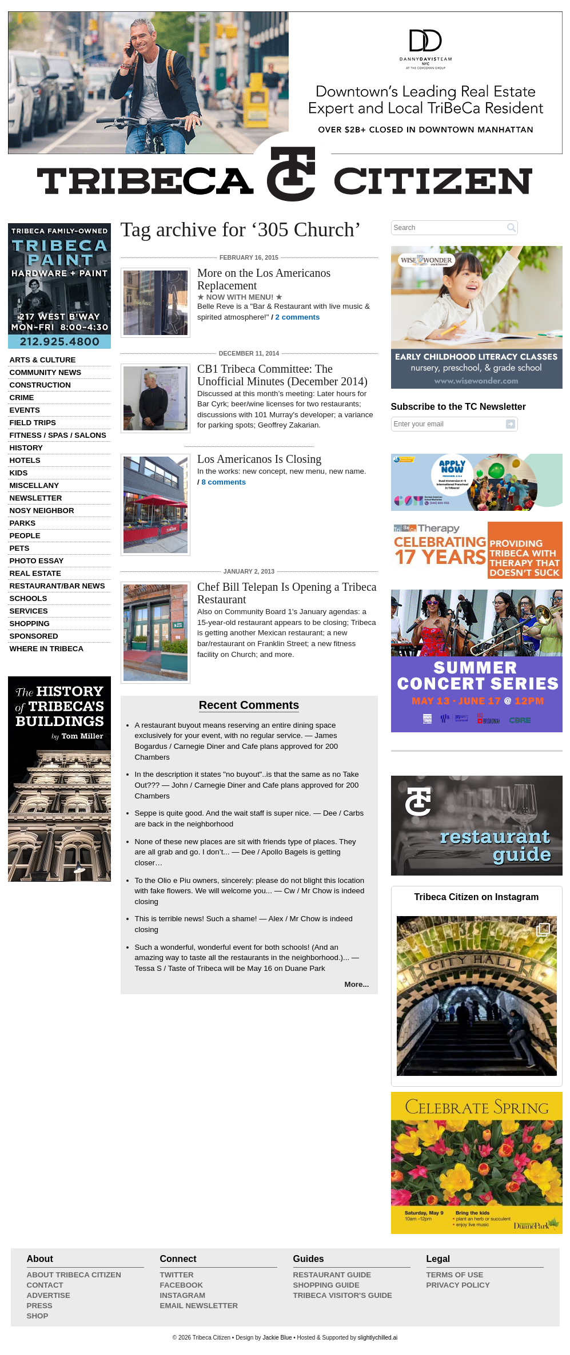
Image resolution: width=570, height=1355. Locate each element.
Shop (38, 1316)
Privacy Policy (458, 1285)
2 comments (298, 317)
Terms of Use (455, 1275)
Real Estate (35, 573)
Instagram (183, 1295)
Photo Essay (37, 560)
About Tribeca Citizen (74, 1275)
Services (29, 611)
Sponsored (34, 636)
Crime (22, 397)
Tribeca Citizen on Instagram (476, 897)
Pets (20, 548)
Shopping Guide (326, 1285)
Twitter (177, 1275)
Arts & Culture (43, 360)
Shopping (30, 623)
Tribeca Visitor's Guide (343, 1295)
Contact (45, 1285)
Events (25, 410)
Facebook (182, 1285)
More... (357, 984)
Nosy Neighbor (42, 510)
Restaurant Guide (332, 1275)
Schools (28, 598)
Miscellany (34, 485)
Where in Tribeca (47, 648)
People (25, 535)
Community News (46, 372)
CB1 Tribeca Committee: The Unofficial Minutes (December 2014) (282, 375)
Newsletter (36, 498)
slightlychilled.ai (377, 1337)
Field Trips (33, 422)
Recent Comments (249, 705)
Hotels (25, 460)
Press (40, 1305)
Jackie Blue (277, 1337)
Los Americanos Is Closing (259, 459)
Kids (19, 473)
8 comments (223, 482)
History (26, 447)
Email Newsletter (199, 1305)
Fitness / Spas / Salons (58, 435)
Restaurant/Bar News (57, 586)
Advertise (48, 1295)
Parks (23, 523)
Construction (40, 385)
